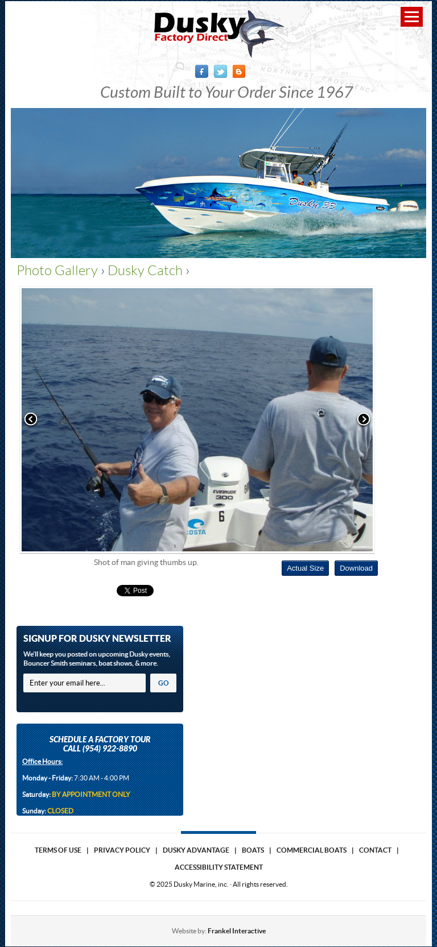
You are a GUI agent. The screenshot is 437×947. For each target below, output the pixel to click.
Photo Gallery (57, 270)
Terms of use (58, 850)
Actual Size (305, 568)
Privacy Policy (122, 850)
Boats (253, 850)
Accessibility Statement (219, 867)
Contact (375, 850)
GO (163, 683)
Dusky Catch (145, 270)
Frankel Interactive (237, 930)
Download (356, 568)
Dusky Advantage (196, 850)
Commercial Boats (312, 850)
